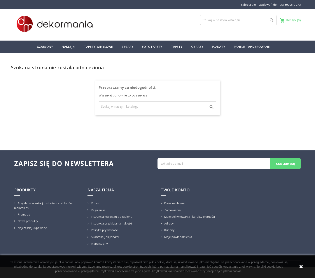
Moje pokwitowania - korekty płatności (189, 217)
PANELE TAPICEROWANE (252, 47)
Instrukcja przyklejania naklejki (111, 223)
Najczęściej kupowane (32, 228)
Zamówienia (172, 210)
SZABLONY (45, 47)
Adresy (169, 223)
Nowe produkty (27, 221)
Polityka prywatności (104, 230)
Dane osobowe (174, 203)
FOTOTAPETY (152, 47)
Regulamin (97, 210)
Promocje (23, 214)
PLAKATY (218, 47)
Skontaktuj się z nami (104, 237)
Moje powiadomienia (178, 237)
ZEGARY (127, 47)
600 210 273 (293, 5)
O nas (94, 203)
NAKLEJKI (68, 47)
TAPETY (176, 47)
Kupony (169, 230)
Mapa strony (99, 244)
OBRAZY (197, 47)
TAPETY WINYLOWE (98, 47)
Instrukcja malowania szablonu (111, 217)
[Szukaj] (238, 20)
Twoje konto (175, 189)
